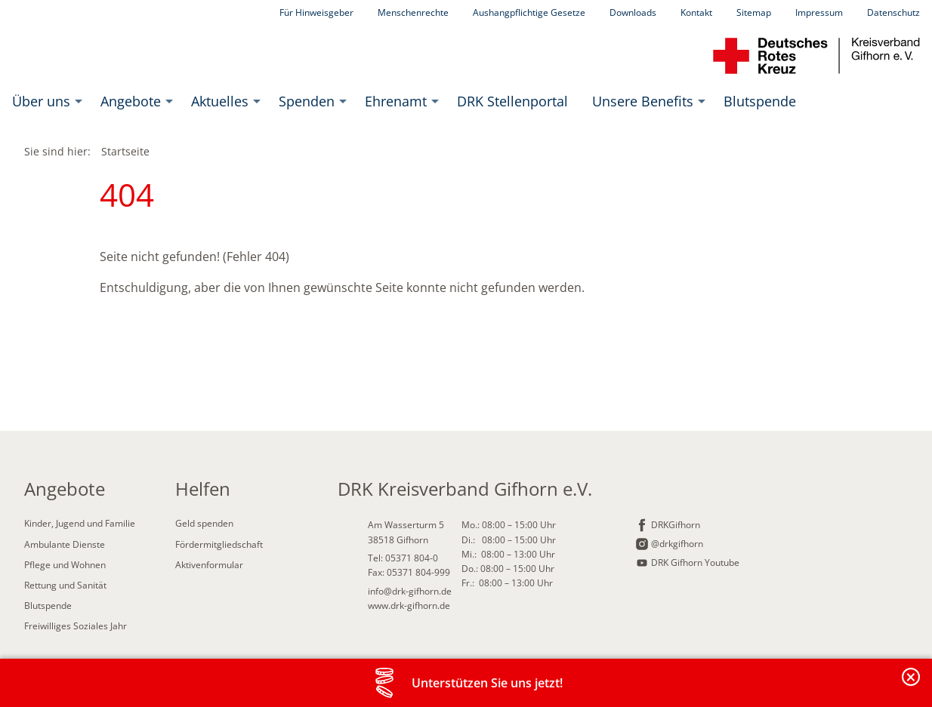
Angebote (130, 101)
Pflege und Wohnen (65, 564)
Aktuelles (219, 101)
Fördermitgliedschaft (219, 544)
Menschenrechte (413, 12)
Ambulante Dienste (64, 544)
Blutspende (760, 101)
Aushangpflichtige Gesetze (529, 12)
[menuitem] (44, 101)
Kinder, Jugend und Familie (79, 523)
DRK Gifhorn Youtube (695, 562)
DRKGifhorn (675, 524)
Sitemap (753, 12)
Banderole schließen (911, 685)
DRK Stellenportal (512, 101)
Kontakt (696, 12)
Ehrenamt (396, 101)
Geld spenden (204, 523)
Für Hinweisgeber (316, 12)
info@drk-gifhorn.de (410, 591)
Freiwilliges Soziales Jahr (75, 625)
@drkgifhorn (677, 543)
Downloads (633, 12)
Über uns (41, 101)
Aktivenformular (209, 564)
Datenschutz (893, 12)
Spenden (307, 101)
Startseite (125, 151)
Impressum (819, 12)
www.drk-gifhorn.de (409, 605)
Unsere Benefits (642, 101)
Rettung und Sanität (65, 585)
